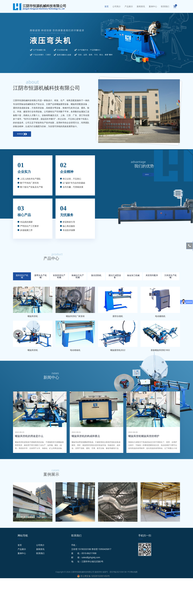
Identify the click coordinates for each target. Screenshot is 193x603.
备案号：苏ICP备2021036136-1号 (116, 572)
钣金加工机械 (133, 275)
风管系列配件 (152, 275)
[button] (95, 70)
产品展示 (129, 6)
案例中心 (153, 6)
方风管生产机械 (170, 276)
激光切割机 (96, 275)
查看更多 (22, 134)
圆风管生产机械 (22, 276)
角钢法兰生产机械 (78, 276)
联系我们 (165, 6)
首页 (106, 6)
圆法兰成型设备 (115, 276)
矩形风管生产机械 (59, 276)
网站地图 (133, 572)
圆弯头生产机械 (40, 276)
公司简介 (116, 6)
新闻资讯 (141, 6)
